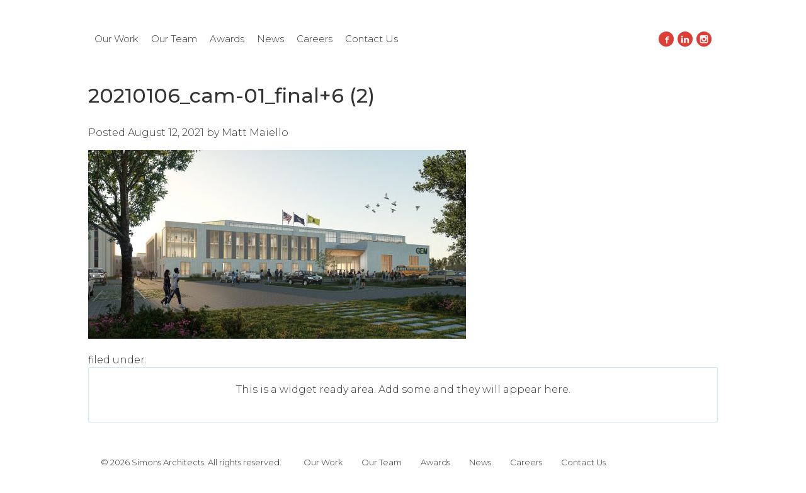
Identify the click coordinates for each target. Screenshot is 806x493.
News (270, 39)
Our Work (116, 39)
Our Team (174, 39)
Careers (314, 39)
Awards (227, 39)
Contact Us (371, 39)
